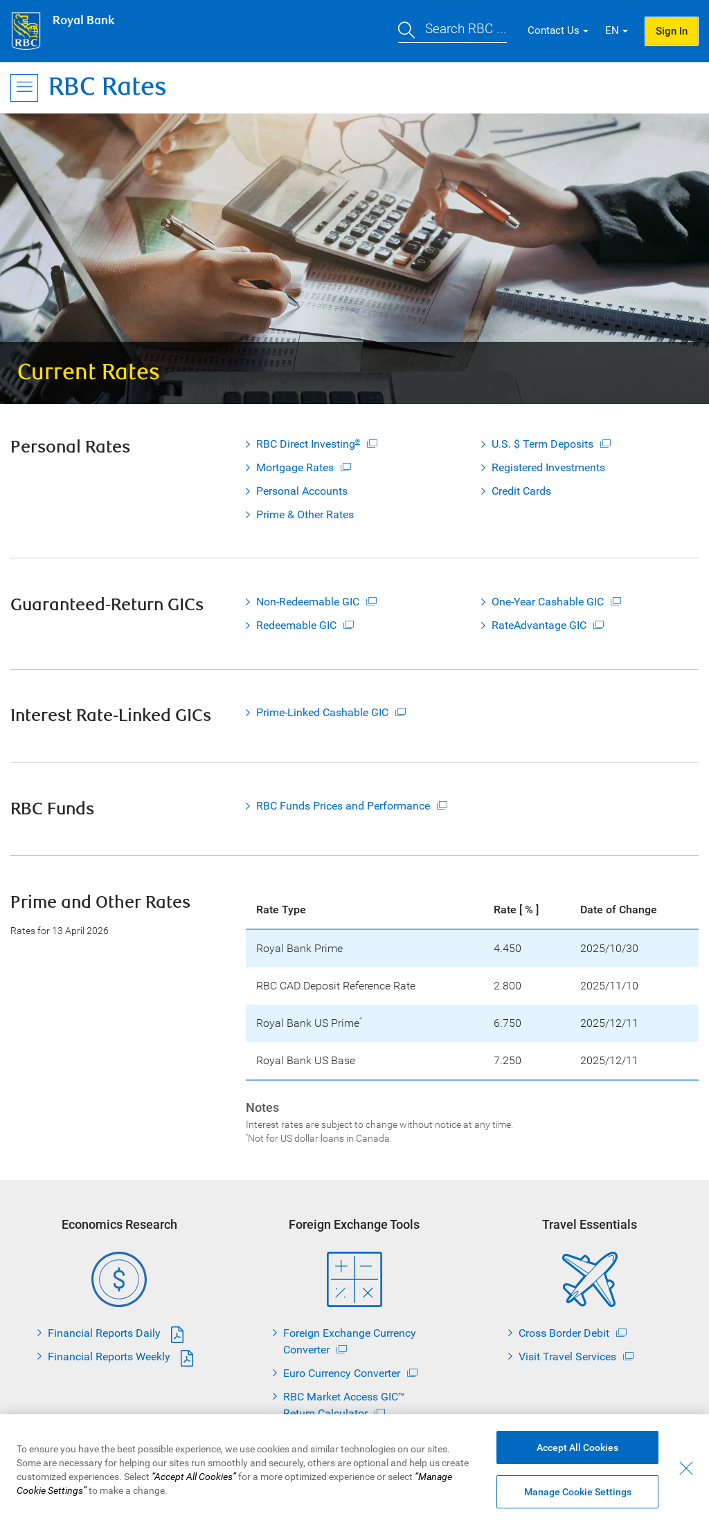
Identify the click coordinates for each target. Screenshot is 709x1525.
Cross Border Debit (564, 1333)
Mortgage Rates (295, 467)
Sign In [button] (672, 31)
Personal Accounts (302, 490)
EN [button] (612, 30)
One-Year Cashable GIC (548, 601)
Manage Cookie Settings (577, 1494)
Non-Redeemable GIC (307, 601)
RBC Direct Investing (308, 443)
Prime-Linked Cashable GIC (322, 712)
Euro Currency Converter (341, 1373)
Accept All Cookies (577, 1450)
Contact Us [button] (554, 30)
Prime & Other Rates (305, 514)
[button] (452, 31)
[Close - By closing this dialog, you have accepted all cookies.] (686, 1471)
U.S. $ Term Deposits (542, 443)
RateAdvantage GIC (539, 625)
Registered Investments (548, 467)
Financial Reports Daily (104, 1333)
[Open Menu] (24, 88)
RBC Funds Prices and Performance (343, 805)
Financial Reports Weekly (109, 1356)
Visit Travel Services (567, 1356)
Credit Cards (521, 490)
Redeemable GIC (296, 625)
